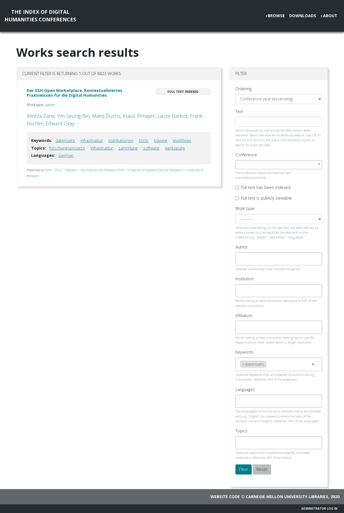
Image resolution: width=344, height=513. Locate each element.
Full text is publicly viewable (266, 198)
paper (50, 104)
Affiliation (243, 315)
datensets (65, 140)
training (160, 140)
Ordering (243, 88)
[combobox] (278, 164)
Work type (244, 208)
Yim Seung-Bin (73, 115)
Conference (246, 154)
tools (143, 140)
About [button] (330, 15)
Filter (243, 469)
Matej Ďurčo (106, 115)
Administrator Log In (319, 508)
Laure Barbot (172, 115)
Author (241, 247)
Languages (245, 389)
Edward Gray (59, 123)
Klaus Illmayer (139, 115)
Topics (241, 430)
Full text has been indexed (265, 187)
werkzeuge (175, 148)
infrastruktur (92, 140)
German (66, 155)
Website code (225, 496)
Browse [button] (276, 15)
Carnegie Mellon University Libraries (287, 496)
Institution (244, 278)
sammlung (127, 148)
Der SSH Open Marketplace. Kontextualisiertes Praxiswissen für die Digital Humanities (74, 93)
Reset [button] (261, 469)
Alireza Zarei (40, 115)
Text (239, 111)
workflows (182, 140)
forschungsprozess (67, 148)
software (151, 148)
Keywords (244, 352)
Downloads (302, 15)
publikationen (120, 140)
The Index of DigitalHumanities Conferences (40, 15)
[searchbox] (242, 259)
